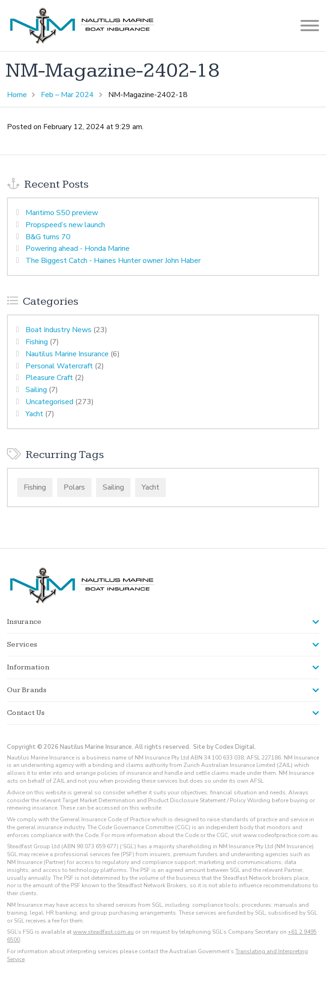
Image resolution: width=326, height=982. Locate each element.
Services (22, 644)
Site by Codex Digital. (224, 747)
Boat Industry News (58, 330)
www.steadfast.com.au (103, 932)
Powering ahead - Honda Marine (78, 248)
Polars (74, 487)
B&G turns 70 (48, 237)
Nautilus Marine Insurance (67, 354)
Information (28, 667)
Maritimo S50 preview (62, 213)
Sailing (36, 390)
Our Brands (27, 690)
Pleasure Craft (49, 378)
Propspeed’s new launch (65, 225)
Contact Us (26, 712)
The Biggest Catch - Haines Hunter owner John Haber (113, 260)
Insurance (24, 621)
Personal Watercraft (59, 366)
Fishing (37, 342)
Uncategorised (49, 402)
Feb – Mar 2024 (67, 95)
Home (17, 95)
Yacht (34, 414)
